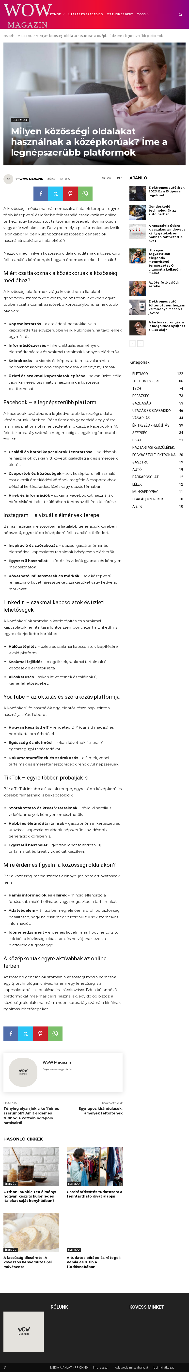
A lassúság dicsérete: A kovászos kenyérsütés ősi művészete (27, 1262)
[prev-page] (132, 343)
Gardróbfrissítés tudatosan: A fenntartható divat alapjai (95, 1194)
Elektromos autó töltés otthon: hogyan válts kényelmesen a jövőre (167, 307)
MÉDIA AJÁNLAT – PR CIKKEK (69, 1367)
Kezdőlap (9, 36)
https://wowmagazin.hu (57, 1069)
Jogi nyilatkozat (163, 1367)
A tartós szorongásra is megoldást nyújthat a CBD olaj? (167, 326)
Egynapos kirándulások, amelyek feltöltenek (101, 1111)
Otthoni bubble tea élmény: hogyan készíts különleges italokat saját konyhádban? (29, 1196)
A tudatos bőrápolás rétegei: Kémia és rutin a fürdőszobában (94, 1262)
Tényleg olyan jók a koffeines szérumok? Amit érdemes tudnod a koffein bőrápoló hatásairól (31, 1115)
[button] (180, 14)
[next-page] (140, 343)
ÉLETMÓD (28, 36)
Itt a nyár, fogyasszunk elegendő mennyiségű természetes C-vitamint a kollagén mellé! (165, 261)
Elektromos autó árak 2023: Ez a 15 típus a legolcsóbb (167, 191)
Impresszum (101, 1367)
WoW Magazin (31, 179)
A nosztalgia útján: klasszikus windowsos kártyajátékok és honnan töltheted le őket (167, 233)
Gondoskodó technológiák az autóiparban (162, 210)
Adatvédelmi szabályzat (131, 1367)
